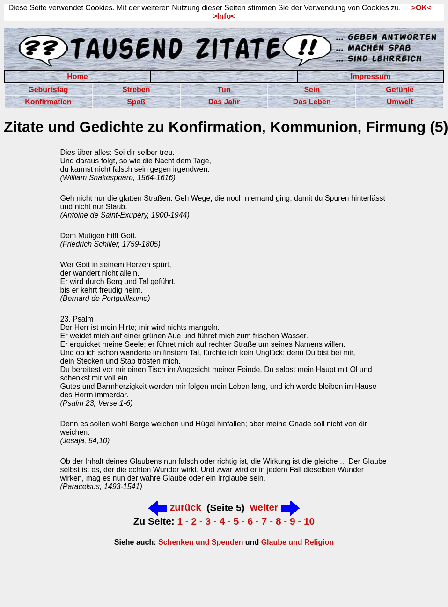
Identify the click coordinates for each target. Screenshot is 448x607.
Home (77, 76)
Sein (312, 90)
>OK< (418, 8)
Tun (223, 90)
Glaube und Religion (297, 542)
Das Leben (312, 102)
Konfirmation (48, 102)
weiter (275, 507)
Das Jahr (224, 102)
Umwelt (400, 102)
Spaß (136, 102)
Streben (136, 90)
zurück (174, 507)
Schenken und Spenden (199, 542)
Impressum (370, 76)
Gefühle (400, 90)
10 (309, 521)
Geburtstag (48, 90)
